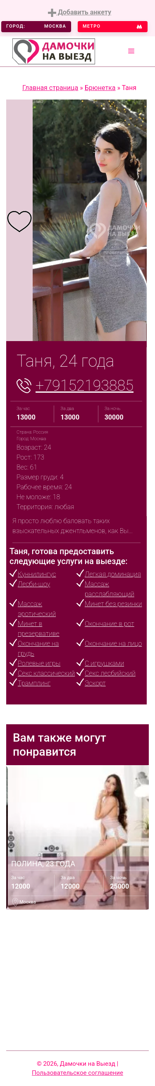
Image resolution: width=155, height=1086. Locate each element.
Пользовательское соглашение (77, 1073)
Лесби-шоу (34, 584)
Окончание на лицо (113, 643)
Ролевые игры (39, 663)
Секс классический (46, 673)
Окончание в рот (109, 624)
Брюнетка (100, 88)
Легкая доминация (113, 574)
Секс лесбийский (110, 673)
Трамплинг (34, 683)
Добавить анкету (79, 12)
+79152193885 (85, 385)
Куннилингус (37, 574)
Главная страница (50, 88)
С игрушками (104, 663)
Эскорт (95, 683)
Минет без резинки (113, 604)
